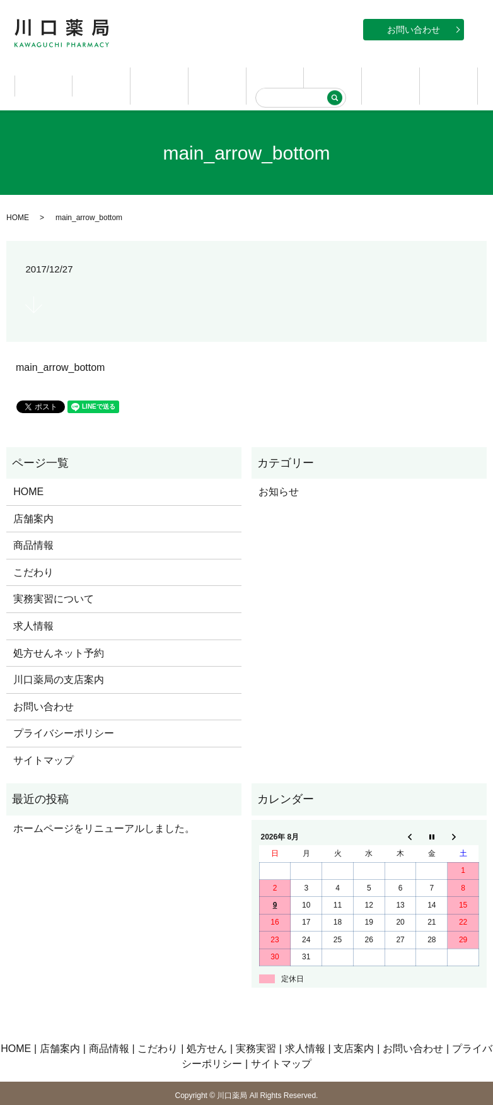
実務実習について (53, 580)
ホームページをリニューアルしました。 (104, 809)
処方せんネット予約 (58, 633)
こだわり (217, 76)
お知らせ (278, 472)
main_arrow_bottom (60, 348)
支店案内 (449, 76)
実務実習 (333, 76)
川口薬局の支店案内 (58, 660)
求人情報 (391, 76)
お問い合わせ (413, 30)
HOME (43, 76)
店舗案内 (101, 76)
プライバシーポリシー (63, 714)
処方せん (275, 76)
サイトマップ (43, 741)
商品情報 (159, 76)
